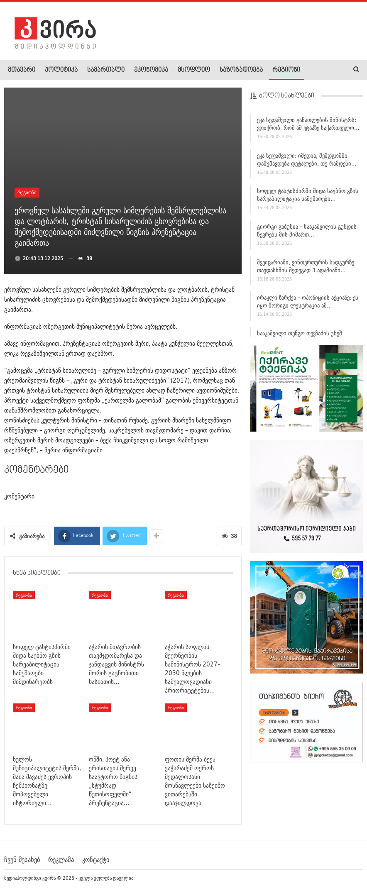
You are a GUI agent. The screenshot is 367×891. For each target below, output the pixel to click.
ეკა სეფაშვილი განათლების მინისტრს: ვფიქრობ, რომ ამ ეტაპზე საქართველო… (308, 126)
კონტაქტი (95, 859)
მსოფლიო (194, 70)
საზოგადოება (241, 70)
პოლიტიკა (61, 70)
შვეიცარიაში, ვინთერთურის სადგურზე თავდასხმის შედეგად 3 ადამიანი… (305, 268)
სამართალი (106, 70)
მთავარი (21, 70)
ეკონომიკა (151, 70)
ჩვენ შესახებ (22, 859)
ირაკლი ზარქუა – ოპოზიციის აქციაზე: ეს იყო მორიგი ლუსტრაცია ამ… (307, 304)
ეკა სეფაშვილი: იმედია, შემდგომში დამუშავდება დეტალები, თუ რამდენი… (307, 162)
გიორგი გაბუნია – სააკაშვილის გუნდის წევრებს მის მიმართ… (307, 233)
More (316, 70)
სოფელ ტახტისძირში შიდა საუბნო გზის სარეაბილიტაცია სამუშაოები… (307, 197)
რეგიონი (286, 70)
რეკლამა (61, 859)
